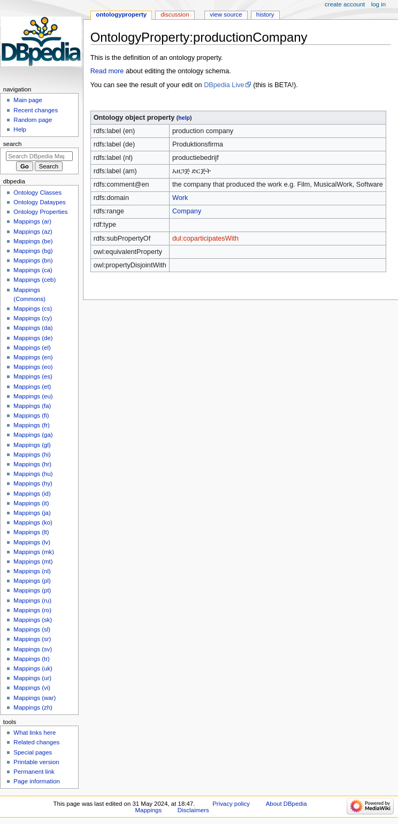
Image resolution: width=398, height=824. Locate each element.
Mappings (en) (32, 357)
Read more (107, 71)
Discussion (174, 14)
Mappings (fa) (32, 406)
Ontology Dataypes (39, 202)
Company (186, 211)
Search (12, 144)
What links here (34, 732)
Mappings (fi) (31, 415)
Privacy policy (231, 803)
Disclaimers (193, 810)
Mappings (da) (32, 328)
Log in (378, 4)
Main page (27, 100)
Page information (36, 781)
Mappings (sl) (31, 629)
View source (226, 14)
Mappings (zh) (32, 707)
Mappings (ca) (32, 270)
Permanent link (33, 771)
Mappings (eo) (32, 367)
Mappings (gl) (31, 445)
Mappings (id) (31, 493)
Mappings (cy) (32, 318)
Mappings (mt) (32, 561)
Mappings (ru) (32, 600)
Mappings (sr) (32, 639)
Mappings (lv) (31, 542)
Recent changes (35, 110)
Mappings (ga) (32, 435)
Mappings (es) (32, 376)
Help (19, 129)
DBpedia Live (224, 85)
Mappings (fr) (31, 425)
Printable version (36, 762)
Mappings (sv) (32, 649)
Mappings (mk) (33, 552)
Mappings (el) (31, 347)
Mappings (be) (32, 241)
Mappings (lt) (31, 532)
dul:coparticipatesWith (205, 238)
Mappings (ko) (32, 522)
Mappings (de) (32, 338)
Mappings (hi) (31, 454)
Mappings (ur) (32, 678)
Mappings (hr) (32, 464)
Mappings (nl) (31, 571)
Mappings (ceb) (34, 279)
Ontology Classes (37, 192)
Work (180, 198)
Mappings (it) (31, 503)
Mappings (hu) (32, 474)
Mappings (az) (32, 231)
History (265, 14)
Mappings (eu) (32, 396)
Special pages (32, 752)
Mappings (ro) (32, 610)
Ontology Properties (40, 212)
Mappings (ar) (32, 221)
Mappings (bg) (32, 251)
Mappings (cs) (32, 308)
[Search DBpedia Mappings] (39, 156)
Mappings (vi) (31, 687)
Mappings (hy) (32, 483)
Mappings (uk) (32, 668)
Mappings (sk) (32, 620)
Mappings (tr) (31, 659)
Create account (345, 4)
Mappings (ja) (31, 513)
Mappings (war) (34, 698)
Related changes (36, 742)
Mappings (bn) (32, 260)
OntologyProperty (121, 14)
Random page (32, 120)
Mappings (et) (32, 386)
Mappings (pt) (32, 590)
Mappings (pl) (31, 580)
